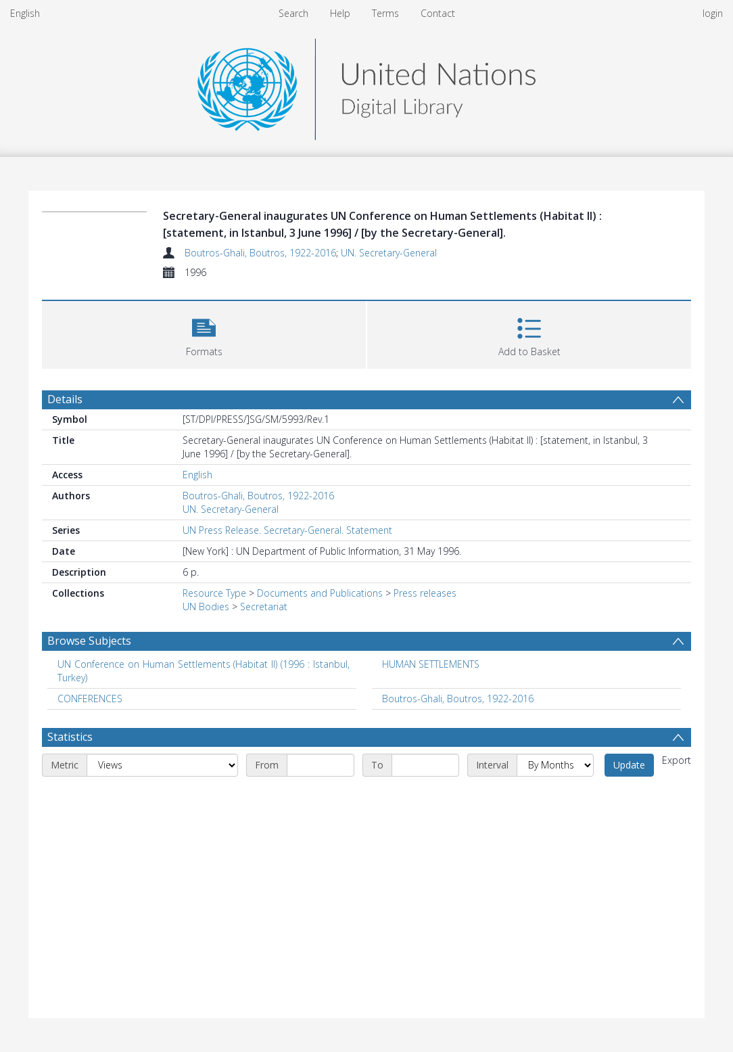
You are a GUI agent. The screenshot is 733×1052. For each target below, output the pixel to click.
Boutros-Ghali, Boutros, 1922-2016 (260, 252)
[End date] (425, 765)
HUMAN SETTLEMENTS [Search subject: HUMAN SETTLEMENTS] (430, 664)
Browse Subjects (89, 640)
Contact (438, 13)
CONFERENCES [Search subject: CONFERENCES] (89, 698)
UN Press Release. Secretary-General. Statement (287, 530)
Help (340, 13)
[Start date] (320, 765)
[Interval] (555, 765)
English (25, 13)
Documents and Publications (320, 593)
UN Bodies (206, 606)
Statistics (70, 736)
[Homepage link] (366, 85)
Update (629, 764)
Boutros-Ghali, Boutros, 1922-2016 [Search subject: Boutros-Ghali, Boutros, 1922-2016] (458, 698)
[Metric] (162, 765)
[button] (204, 333)
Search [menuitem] (293, 13)
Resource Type (214, 593)
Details (64, 399)
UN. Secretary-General (389, 252)
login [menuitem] (713, 13)
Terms (385, 13)
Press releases (425, 593)
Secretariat (263, 606)
